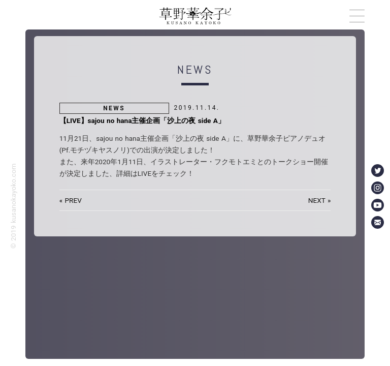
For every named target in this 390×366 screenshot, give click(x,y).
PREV (72, 200)
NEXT (317, 200)
